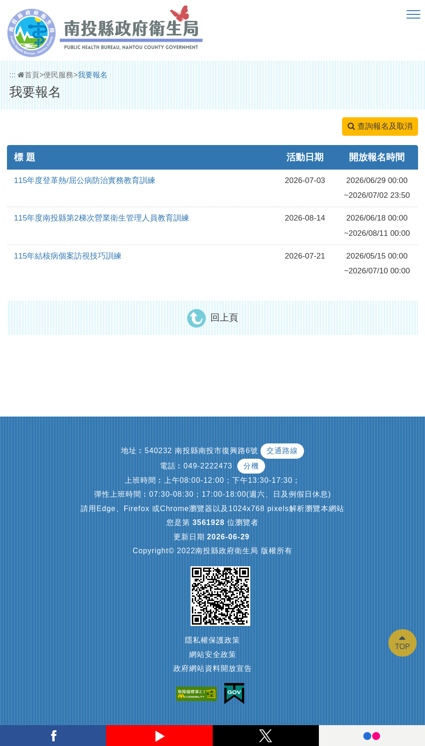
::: (12, 75)
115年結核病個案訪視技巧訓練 (67, 256)
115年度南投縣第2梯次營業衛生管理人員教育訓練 (101, 218)
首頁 (28, 75)
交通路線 (282, 451)
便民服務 (58, 75)
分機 (251, 466)
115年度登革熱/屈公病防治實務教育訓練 (84, 180)
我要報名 (93, 75)
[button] (413, 14)
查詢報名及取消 (380, 126)
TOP (402, 647)
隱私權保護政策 (212, 640)
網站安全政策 (212, 654)
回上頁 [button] (224, 317)
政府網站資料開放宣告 (212, 668)
